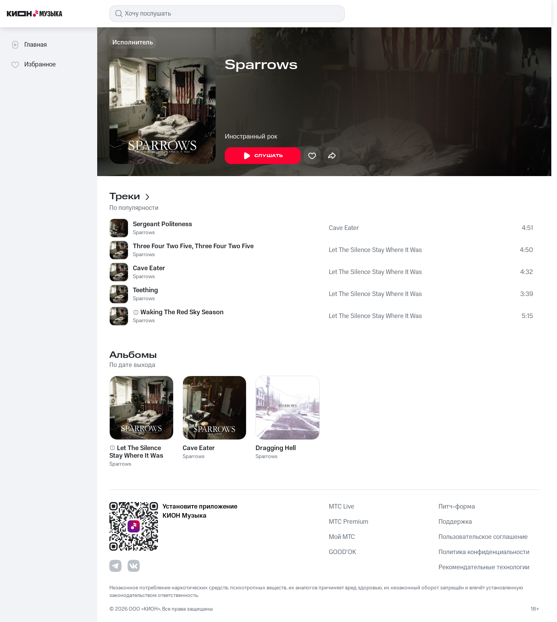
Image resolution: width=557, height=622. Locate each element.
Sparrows (144, 232)
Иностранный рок (251, 136)
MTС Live (341, 506)
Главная (29, 44)
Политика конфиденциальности (484, 552)
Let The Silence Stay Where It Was (375, 250)
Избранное (33, 64)
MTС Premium (348, 521)
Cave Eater (344, 228)
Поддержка (455, 521)
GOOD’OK (342, 552)
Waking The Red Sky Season (182, 312)
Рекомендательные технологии (484, 567)
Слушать (262, 156)
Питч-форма (457, 506)
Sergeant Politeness (162, 224)
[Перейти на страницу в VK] (134, 566)
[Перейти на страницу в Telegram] (115, 566)
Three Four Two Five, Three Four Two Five (193, 246)
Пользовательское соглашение (483, 537)
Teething (145, 290)
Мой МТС (342, 537)
